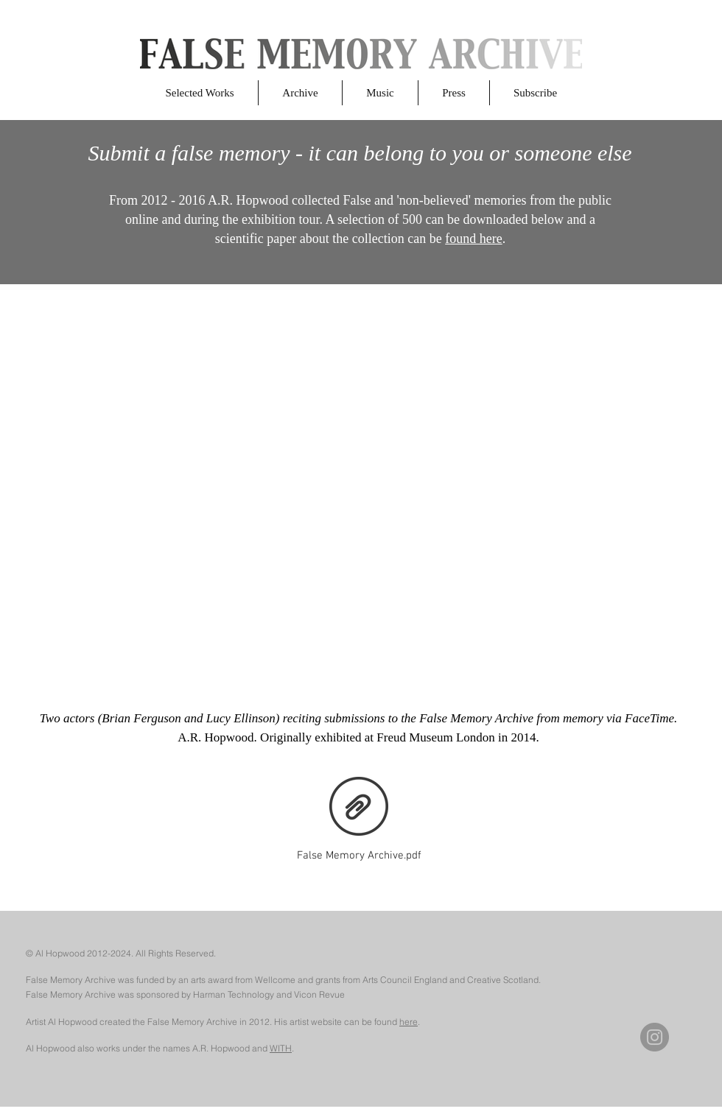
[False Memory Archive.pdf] (359, 815)
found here (473, 238)
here (408, 1021)
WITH (281, 1048)
